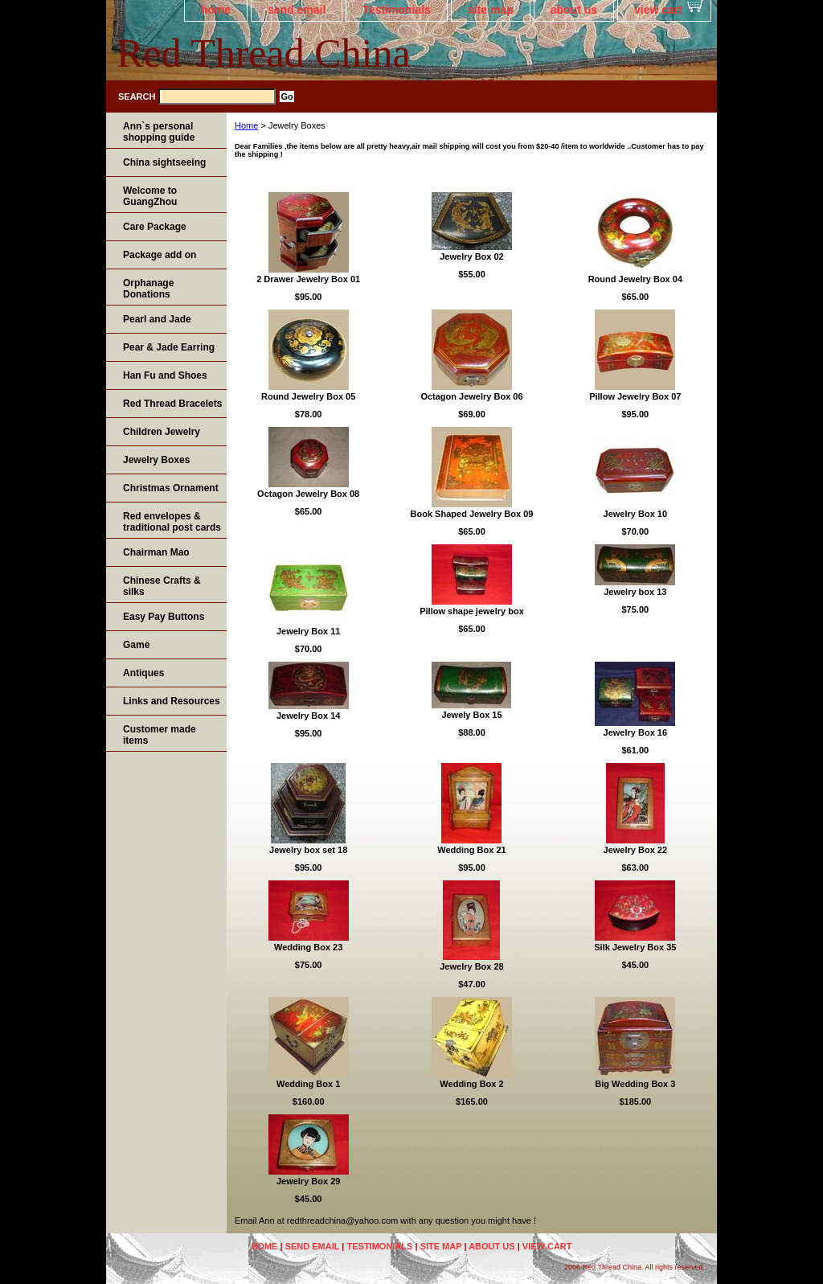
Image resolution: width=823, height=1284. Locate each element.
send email (297, 9)
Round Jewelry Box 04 (635, 279)
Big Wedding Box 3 (635, 1084)
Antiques (143, 673)
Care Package (154, 226)
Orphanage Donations (148, 288)
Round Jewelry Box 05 (308, 396)
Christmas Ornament (171, 488)
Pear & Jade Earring (169, 347)
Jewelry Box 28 (472, 966)
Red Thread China (264, 53)
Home (246, 125)
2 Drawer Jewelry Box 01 (308, 279)
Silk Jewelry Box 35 (635, 947)
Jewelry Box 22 (636, 850)
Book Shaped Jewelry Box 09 (472, 514)
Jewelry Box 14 (308, 715)
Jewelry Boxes (156, 460)
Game (136, 644)
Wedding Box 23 (308, 947)
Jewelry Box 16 (636, 732)
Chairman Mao (156, 552)
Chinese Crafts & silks (162, 586)
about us (574, 9)
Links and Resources (171, 701)
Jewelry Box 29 (308, 1181)
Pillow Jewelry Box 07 (635, 396)
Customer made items (159, 735)
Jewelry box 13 (635, 592)
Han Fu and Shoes (165, 375)
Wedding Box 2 (471, 1084)
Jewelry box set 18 (308, 850)
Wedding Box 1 (308, 1084)
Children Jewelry (161, 431)
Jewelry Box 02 (472, 256)
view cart (658, 9)
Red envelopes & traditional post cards (172, 522)
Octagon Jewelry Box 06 (471, 396)
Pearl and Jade (157, 319)
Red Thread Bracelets (172, 403)
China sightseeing (164, 162)
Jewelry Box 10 (636, 514)
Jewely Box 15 (471, 715)
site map (491, 9)
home (216, 9)
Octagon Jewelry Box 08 (308, 493)
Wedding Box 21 (471, 850)
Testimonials (396, 9)
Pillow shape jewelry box (472, 611)
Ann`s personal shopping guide (158, 132)
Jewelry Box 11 (308, 631)
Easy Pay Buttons (163, 616)
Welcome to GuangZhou (150, 196)
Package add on (159, 254)
